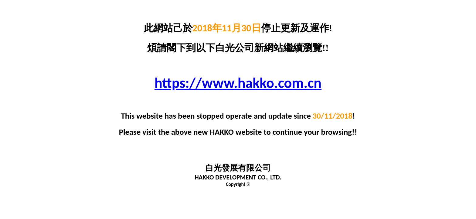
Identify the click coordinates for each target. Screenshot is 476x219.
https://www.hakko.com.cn (238, 83)
